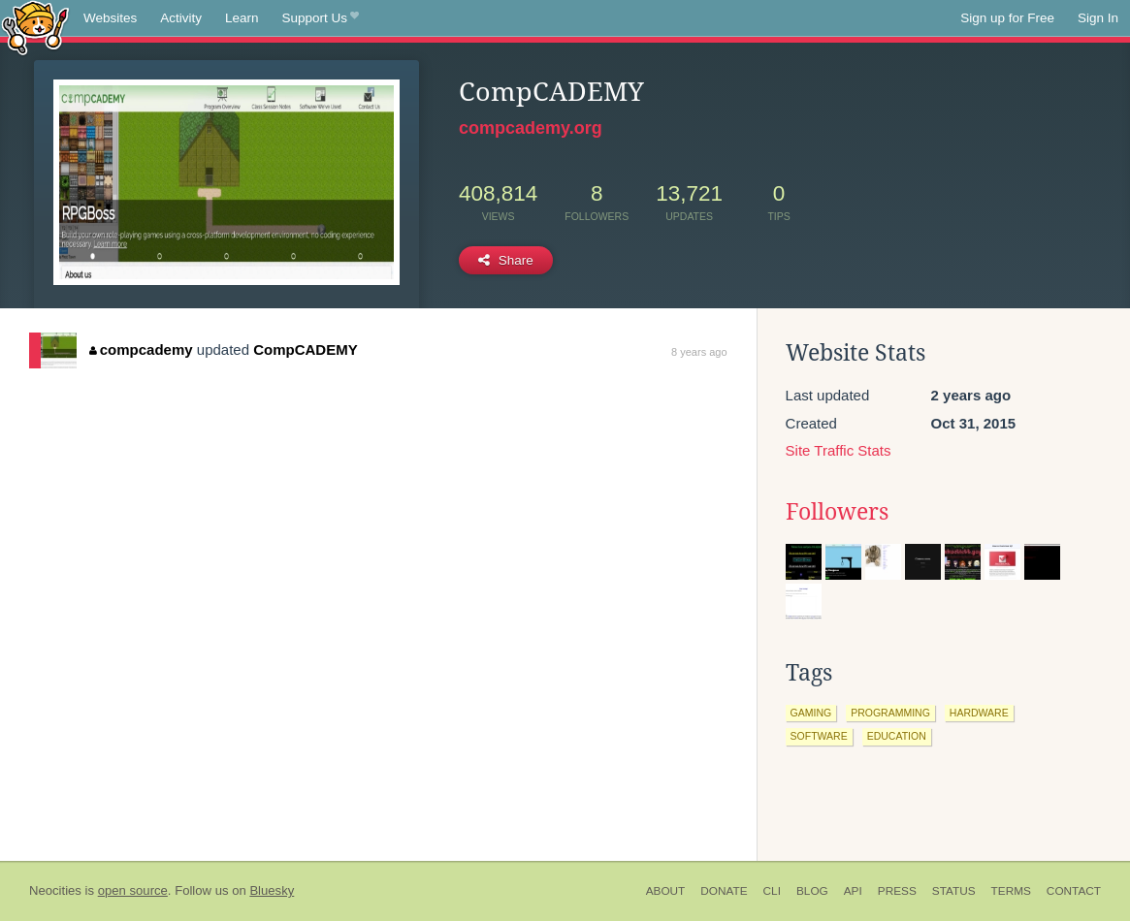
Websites (110, 18)
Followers (837, 511)
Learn (242, 18)
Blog (812, 891)
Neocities (55, 890)
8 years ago (698, 352)
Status (954, 891)
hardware (979, 712)
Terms (1011, 891)
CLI (772, 891)
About (666, 891)
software (819, 736)
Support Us (320, 18)
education (896, 736)
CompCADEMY (305, 349)
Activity (181, 18)
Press (897, 891)
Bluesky (271, 890)
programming (890, 712)
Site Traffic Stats (838, 450)
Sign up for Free (1007, 18)
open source (133, 890)
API (853, 891)
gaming (811, 712)
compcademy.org (530, 128)
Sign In (1098, 18)
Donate (723, 891)
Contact (1074, 891)
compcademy (140, 349)
